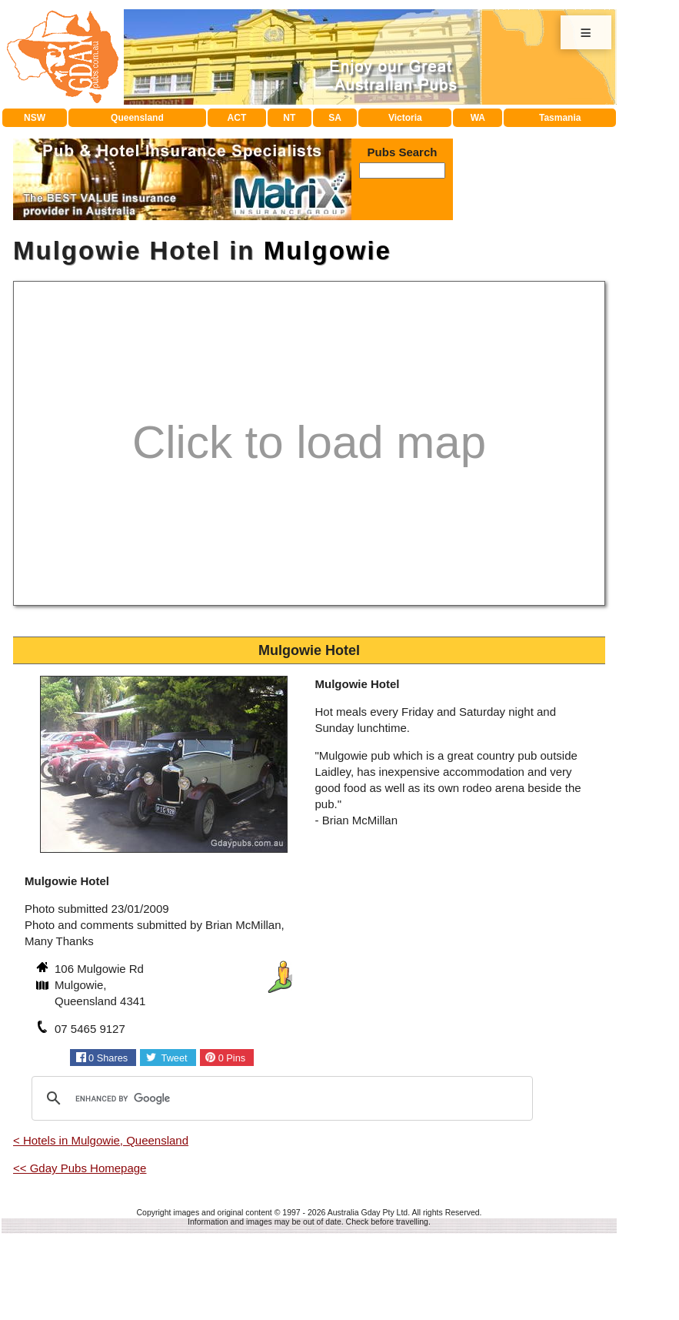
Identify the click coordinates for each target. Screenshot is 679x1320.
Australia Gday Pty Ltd (368, 1212)
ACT (237, 117)
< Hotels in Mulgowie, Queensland (100, 1140)
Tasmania (560, 117)
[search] (279, 1098)
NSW (34, 117)
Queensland (137, 117)
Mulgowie (327, 250)
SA (334, 117)
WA (478, 117)
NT (289, 117)
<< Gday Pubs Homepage (79, 1168)
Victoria (405, 117)
